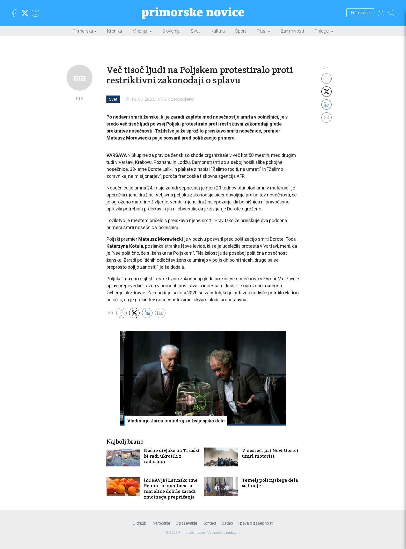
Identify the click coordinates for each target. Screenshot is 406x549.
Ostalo (227, 523)
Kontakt (209, 523)
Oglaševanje (186, 523)
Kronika (114, 31)
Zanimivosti (292, 31)
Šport (240, 31)
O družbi (140, 523)
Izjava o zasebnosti (255, 523)
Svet (195, 31)
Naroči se (360, 13)
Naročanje (161, 523)
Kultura (218, 31)
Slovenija (171, 31)
